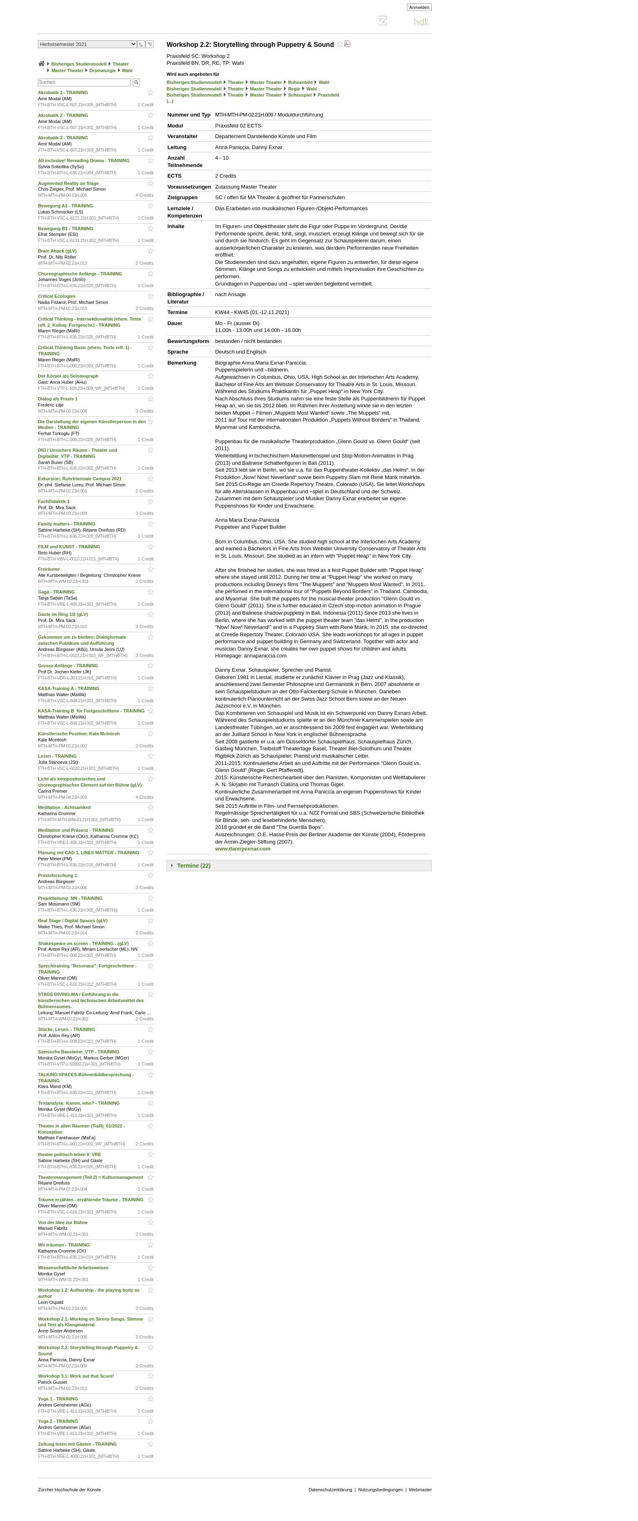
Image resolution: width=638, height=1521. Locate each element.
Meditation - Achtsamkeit (65, 807)
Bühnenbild (300, 82)
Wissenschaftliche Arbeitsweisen (73, 1267)
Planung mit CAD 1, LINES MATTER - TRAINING (89, 852)
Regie (294, 88)
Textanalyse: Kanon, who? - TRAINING (79, 1103)
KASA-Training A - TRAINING (69, 688)
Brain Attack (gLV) (58, 250)
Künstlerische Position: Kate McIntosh (79, 733)
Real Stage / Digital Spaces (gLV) (73, 920)
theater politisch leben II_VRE (70, 1154)
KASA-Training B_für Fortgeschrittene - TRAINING (92, 710)
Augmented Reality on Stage (69, 183)
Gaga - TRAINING (57, 591)
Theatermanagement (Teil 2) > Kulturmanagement (91, 1177)
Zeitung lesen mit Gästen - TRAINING (78, 1444)
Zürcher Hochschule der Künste (69, 1489)
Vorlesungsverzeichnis (98, 21)
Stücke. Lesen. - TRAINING (67, 1029)
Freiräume (49, 569)
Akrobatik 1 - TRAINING (63, 92)
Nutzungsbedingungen (380, 1489)
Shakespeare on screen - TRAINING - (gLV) (84, 943)
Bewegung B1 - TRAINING (66, 228)
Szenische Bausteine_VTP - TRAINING (79, 1051)
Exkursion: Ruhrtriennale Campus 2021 (80, 478)
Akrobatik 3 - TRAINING (63, 137)
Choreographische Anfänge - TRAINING (80, 273)
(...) (169, 101)
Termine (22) (193, 865)
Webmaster (420, 1489)
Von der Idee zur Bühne (63, 1222)
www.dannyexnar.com (243, 849)
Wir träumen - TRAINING (64, 1244)
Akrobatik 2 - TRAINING (63, 115)
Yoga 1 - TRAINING (58, 1398)
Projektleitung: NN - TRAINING (71, 898)
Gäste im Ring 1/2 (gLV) (63, 614)
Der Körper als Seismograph (69, 376)
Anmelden (419, 7)
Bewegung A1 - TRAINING (66, 205)
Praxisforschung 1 (58, 875)
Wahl (127, 70)
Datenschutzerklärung (330, 1489)
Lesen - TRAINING (58, 756)
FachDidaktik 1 (54, 501)
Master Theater (67, 70)
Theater (121, 64)
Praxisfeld (328, 94)
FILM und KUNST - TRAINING (69, 546)
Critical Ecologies (57, 296)
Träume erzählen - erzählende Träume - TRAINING (91, 1199)
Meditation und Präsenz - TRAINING (76, 830)
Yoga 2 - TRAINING (58, 1421)
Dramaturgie (103, 70)
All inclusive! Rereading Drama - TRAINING (84, 160)
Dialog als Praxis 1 (58, 398)
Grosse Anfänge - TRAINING (68, 665)
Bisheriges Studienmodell (79, 64)
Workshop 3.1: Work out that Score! (76, 1376)
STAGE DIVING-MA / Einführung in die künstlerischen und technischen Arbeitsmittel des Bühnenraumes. (91, 1000)
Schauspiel (300, 94)
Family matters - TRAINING (67, 523)
